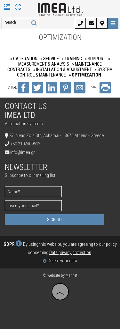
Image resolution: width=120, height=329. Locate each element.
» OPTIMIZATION (85, 75)
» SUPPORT (95, 59)
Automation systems (24, 124)
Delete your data (60, 261)
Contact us (26, 106)
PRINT (100, 87)
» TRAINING (72, 59)
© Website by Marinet (60, 275)
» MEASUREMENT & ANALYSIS (64, 61)
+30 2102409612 (25, 144)
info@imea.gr (22, 152)
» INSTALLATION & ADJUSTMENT (62, 69)
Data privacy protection (70, 252)
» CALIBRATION (23, 59)
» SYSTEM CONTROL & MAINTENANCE (65, 72)
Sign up (54, 219)
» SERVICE (49, 59)
